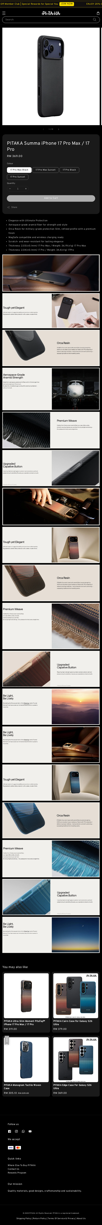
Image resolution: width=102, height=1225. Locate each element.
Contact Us (13, 1169)
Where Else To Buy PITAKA (22, 1165)
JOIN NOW (70, 3)
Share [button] (12, 207)
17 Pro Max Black (19, 170)
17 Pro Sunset (17, 177)
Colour (10, 163)
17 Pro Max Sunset (45, 170)
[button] (3, 13)
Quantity (11, 183)
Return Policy (39, 1218)
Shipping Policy (24, 1218)
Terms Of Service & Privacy (61, 1218)
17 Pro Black (69, 170)
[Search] (95, 20)
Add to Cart (51, 198)
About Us (81, 1218)
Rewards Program (17, 1173)
